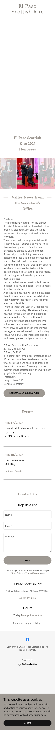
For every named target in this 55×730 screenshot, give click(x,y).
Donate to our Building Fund (24, 393)
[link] (27, 9)
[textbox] (27, 514)
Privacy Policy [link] (16, 573)
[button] (7, 9)
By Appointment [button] (30, 615)
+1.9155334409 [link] (27, 598)
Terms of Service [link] (32, 573)
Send (27, 560)
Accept (27, 723)
